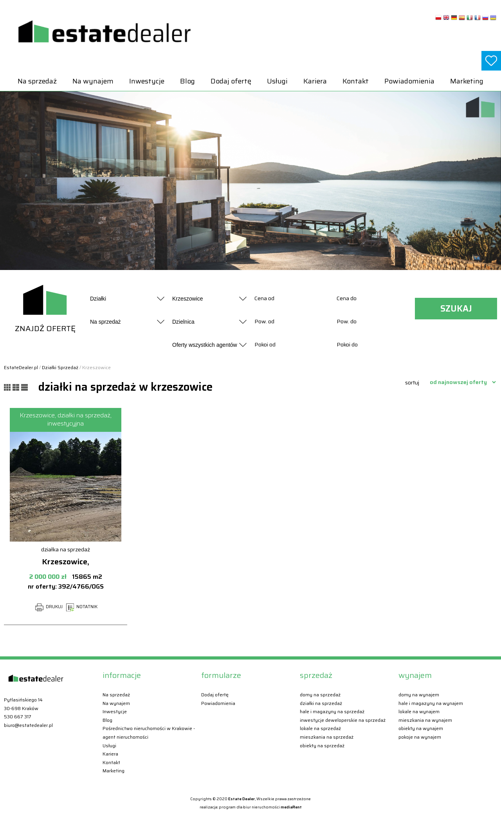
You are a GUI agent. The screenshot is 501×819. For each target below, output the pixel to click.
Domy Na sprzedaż (320, 694)
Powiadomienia (409, 81)
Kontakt (355, 81)
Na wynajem (93, 81)
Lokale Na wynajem (419, 711)
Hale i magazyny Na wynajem (430, 703)
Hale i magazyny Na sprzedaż (332, 711)
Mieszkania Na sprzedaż (326, 737)
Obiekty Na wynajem (420, 728)
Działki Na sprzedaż (321, 703)
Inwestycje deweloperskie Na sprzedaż (343, 720)
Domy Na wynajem (418, 694)
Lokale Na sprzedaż (320, 728)
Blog (187, 81)
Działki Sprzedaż (60, 367)
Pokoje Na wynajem (419, 737)
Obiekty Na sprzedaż (322, 745)
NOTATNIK (81, 606)
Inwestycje (146, 81)
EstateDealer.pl (21, 367)
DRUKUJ (49, 606)
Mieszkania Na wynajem (425, 720)
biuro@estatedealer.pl (28, 725)
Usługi (277, 81)
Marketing (466, 81)
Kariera (315, 81)
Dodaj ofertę (231, 81)
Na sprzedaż (37, 81)
